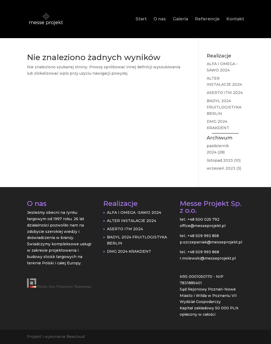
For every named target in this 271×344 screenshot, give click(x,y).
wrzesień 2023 (221, 168)
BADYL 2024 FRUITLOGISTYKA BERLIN (224, 107)
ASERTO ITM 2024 (225, 92)
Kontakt (235, 19)
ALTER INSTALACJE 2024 (131, 220)
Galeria (180, 19)
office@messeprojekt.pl (202, 225)
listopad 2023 (220, 160)
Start (141, 19)
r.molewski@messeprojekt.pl (208, 258)
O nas (159, 19)
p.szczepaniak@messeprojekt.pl (211, 242)
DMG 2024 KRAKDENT (129, 251)
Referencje (207, 19)
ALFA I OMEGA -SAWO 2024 (134, 212)
